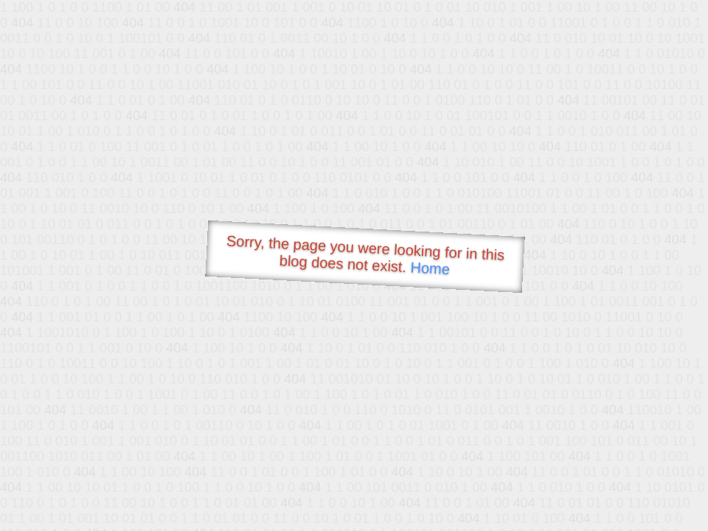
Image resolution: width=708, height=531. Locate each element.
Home (430, 268)
